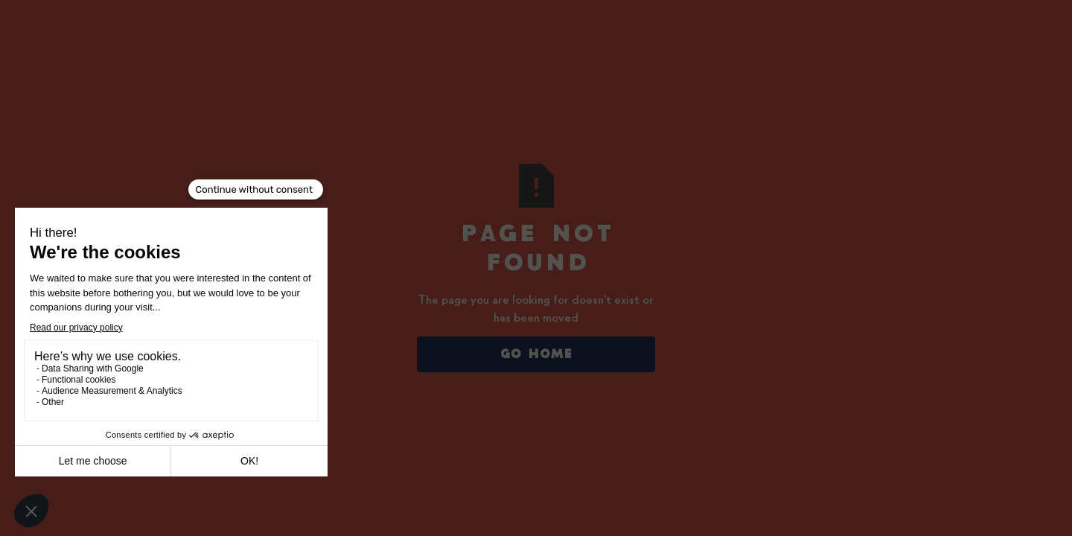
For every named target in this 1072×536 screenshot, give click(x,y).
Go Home (536, 354)
